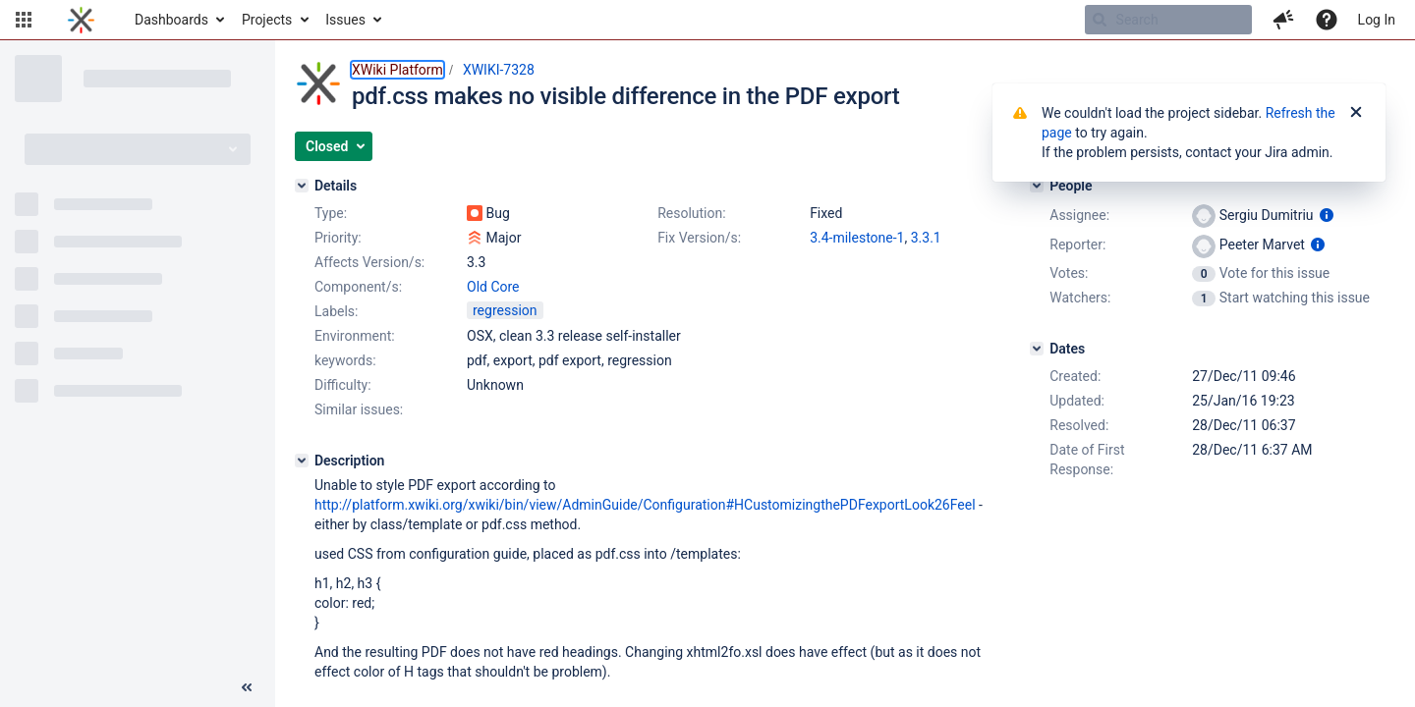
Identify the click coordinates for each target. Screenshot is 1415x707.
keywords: (345, 360)
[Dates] (1037, 348)
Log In (1376, 19)
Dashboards (171, 19)
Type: (330, 213)
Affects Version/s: (369, 262)
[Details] (302, 185)
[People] (1037, 185)
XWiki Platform (397, 70)
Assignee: (1079, 215)
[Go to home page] (81, 19)
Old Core (493, 287)
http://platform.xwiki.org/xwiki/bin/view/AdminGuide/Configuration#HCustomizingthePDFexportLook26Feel (645, 505)
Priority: (338, 237)
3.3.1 (926, 237)
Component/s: (358, 287)
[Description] (302, 460)
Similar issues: (358, 409)
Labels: (336, 311)
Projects (267, 19)
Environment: (354, 336)
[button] (23, 19)
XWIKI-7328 (499, 70)
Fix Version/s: (699, 237)
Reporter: (1077, 244)
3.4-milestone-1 (857, 237)
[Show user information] (1326, 215)
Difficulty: (342, 385)
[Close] (1356, 113)
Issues (345, 19)
